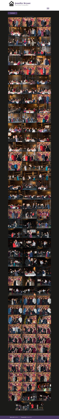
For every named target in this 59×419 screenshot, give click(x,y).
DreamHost (29, 417)
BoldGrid (16, 417)
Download (12, 13)
